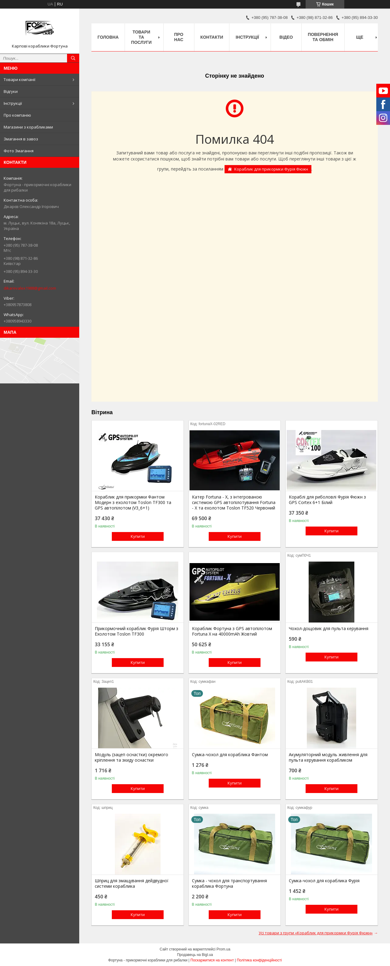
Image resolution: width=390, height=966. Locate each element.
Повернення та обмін (323, 37)
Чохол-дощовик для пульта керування (328, 628)
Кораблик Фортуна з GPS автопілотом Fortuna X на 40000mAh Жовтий (232, 631)
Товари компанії (19, 79)
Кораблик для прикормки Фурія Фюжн (271, 169)
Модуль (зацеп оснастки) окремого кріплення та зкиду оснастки (131, 757)
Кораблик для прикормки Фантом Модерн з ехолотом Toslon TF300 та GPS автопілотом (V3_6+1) (133, 502)
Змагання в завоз (21, 139)
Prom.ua (223, 949)
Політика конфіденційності (259, 960)
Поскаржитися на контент (212, 960)
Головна (108, 37)
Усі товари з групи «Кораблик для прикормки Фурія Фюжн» (316, 933)
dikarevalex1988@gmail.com (30, 288)
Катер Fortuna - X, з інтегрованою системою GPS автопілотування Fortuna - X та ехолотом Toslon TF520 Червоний (233, 502)
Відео (286, 37)
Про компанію (17, 115)
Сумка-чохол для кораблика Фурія (324, 880)
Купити (138, 536)
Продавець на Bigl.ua (195, 955)
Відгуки (11, 91)
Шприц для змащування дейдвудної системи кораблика (131, 883)
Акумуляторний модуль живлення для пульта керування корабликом (328, 757)
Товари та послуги (141, 37)
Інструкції (13, 103)
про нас (178, 37)
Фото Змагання (19, 150)
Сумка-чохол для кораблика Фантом (230, 754)
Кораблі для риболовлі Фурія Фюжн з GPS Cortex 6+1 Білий (327, 499)
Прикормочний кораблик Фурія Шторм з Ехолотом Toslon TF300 (136, 631)
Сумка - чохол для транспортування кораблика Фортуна (229, 883)
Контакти (211, 37)
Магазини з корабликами (28, 127)
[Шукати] (73, 58)
